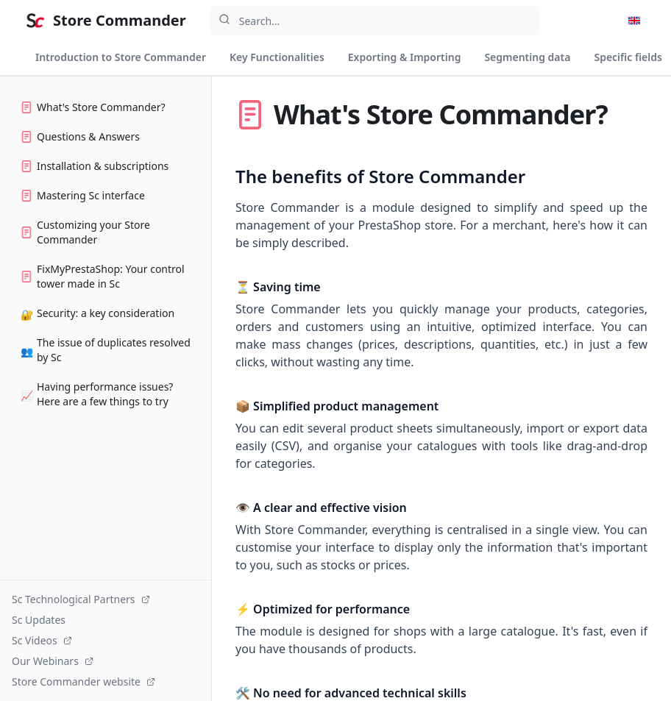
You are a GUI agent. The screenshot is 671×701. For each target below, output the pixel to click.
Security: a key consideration (97, 313)
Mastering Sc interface (83, 195)
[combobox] (374, 20)
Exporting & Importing (404, 57)
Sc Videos (42, 640)
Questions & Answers (80, 136)
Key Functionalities (277, 57)
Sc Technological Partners (81, 599)
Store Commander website (83, 681)
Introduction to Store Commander (120, 57)
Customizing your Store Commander (85, 232)
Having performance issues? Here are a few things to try (97, 394)
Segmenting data (527, 57)
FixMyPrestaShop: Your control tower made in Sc (103, 276)
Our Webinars (52, 661)
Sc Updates (38, 620)
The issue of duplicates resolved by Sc (106, 349)
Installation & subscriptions (94, 166)
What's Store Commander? (93, 107)
